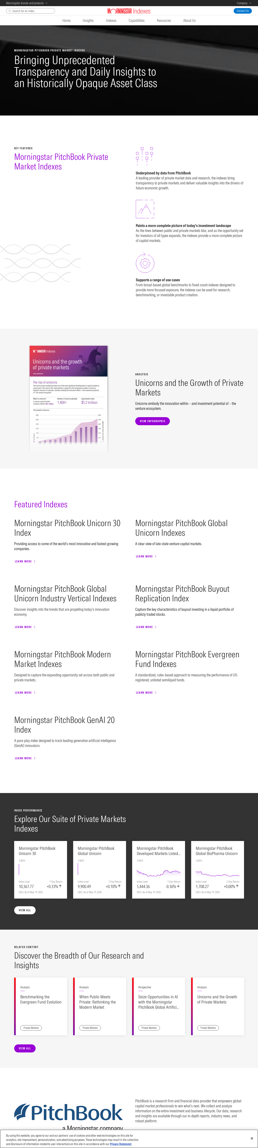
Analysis (25, 851)
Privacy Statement (120, 1145)
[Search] (30, 11)
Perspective (144, 851)
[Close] (252, 1139)
